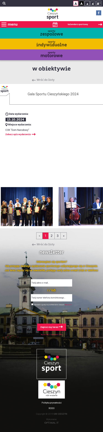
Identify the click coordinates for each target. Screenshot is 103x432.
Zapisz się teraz (51, 327)
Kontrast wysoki (81, 3)
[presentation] (51, 314)
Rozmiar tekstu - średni (93, 3)
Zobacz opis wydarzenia (18, 134)
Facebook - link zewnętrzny (98, 13)
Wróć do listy (46, 80)
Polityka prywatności (52, 402)
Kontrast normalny (75, 3)
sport (53, 17)
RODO (52, 408)
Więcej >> (68, 305)
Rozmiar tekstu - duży (98, 3)
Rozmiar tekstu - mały (87, 3)
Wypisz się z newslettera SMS (51, 334)
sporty (51, 33)
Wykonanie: (51, 421)
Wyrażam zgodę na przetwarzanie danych (49, 305)
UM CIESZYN (60, 414)
